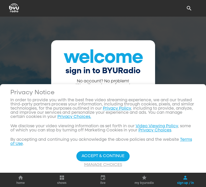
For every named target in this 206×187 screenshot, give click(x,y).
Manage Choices (103, 165)
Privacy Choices (154, 130)
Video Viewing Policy (157, 126)
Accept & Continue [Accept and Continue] (103, 156)
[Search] (189, 8)
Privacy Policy (117, 108)
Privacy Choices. (74, 117)
